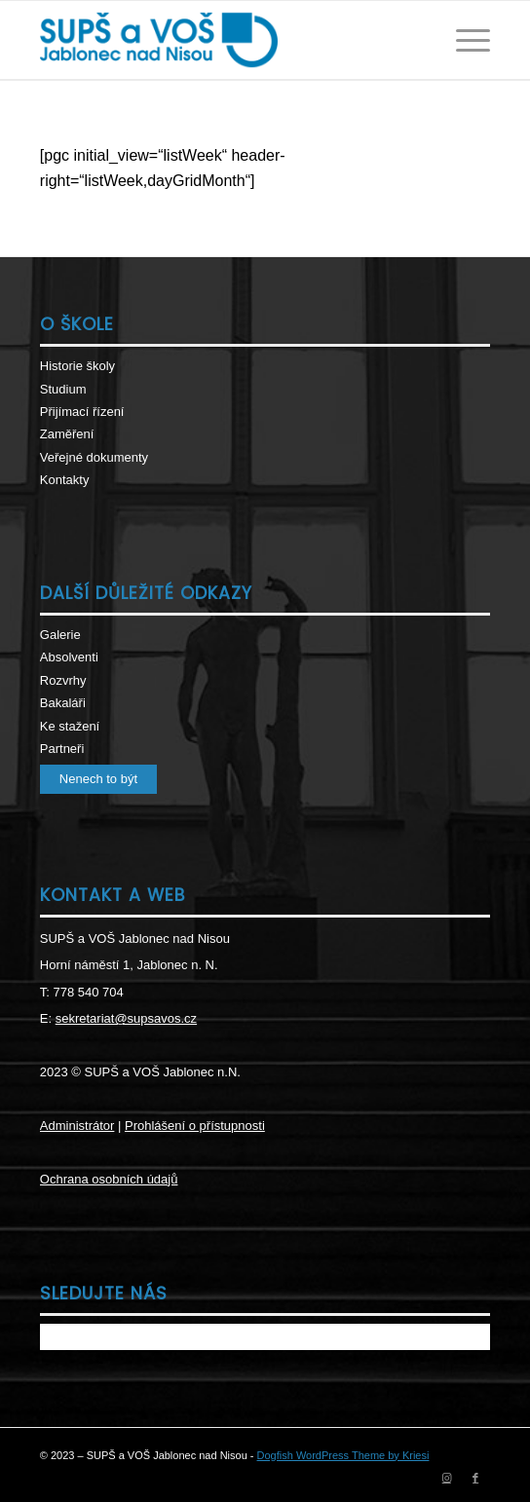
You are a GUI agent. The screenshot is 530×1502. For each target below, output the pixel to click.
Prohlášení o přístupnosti (195, 1125)
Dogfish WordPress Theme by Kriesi (343, 1455)
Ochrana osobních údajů (109, 1179)
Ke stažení (69, 726)
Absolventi (69, 657)
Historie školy (77, 365)
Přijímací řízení (82, 411)
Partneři (62, 748)
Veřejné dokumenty (94, 457)
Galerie (60, 634)
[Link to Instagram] (446, 1477)
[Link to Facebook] (475, 1477)
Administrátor (77, 1125)
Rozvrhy (63, 680)
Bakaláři (63, 702)
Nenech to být (98, 778)
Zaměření (67, 434)
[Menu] (463, 40)
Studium (63, 389)
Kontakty (65, 479)
